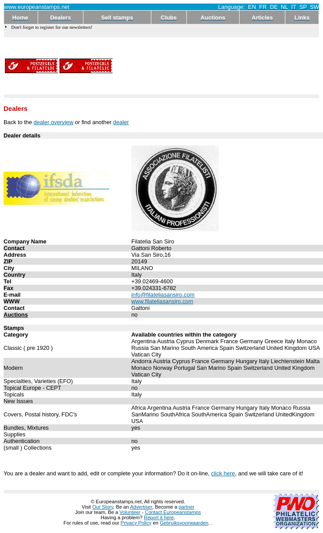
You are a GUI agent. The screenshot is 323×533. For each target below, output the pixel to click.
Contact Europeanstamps (173, 512)
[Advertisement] (146, 66)
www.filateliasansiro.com (162, 301)
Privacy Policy (136, 522)
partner (186, 506)
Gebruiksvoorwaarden (184, 522)
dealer (121, 122)
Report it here (159, 517)
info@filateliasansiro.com (162, 294)
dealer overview (54, 122)
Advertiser (141, 506)
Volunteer (129, 512)
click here (223, 473)
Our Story (102, 506)
